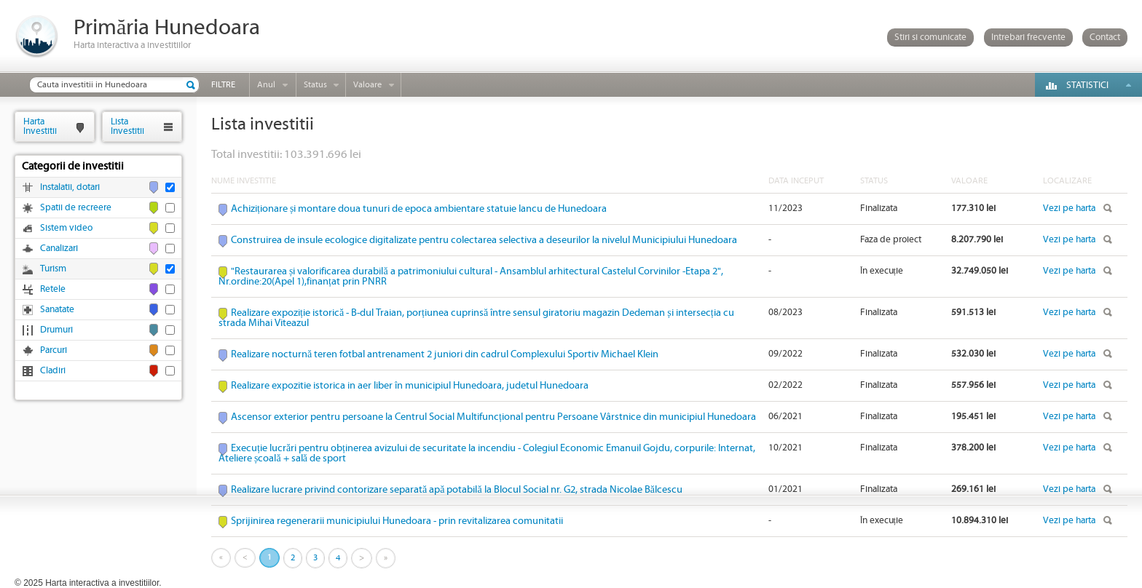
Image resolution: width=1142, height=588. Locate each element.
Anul (266, 85)
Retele (53, 289)
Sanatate (57, 309)
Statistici (1087, 85)
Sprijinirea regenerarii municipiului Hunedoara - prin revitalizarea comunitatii (397, 521)
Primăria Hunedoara (167, 28)
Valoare (367, 85)
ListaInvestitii (127, 126)
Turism (53, 268)
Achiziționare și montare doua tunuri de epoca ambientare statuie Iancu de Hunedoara (419, 209)
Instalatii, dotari (70, 187)
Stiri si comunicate (930, 37)
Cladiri (53, 370)
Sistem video (66, 228)
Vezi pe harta (1069, 208)
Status (315, 85)
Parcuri (53, 350)
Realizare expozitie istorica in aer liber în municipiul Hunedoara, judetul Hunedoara (409, 386)
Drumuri (56, 330)
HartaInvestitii (40, 126)
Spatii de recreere (75, 207)
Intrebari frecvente (1028, 37)
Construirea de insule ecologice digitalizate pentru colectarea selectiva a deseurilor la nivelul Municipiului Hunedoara (484, 240)
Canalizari (59, 248)
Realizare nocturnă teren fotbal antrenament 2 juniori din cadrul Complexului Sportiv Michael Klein (444, 354)
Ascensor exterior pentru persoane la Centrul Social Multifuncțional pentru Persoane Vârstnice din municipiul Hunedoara (493, 417)
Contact (1105, 37)
